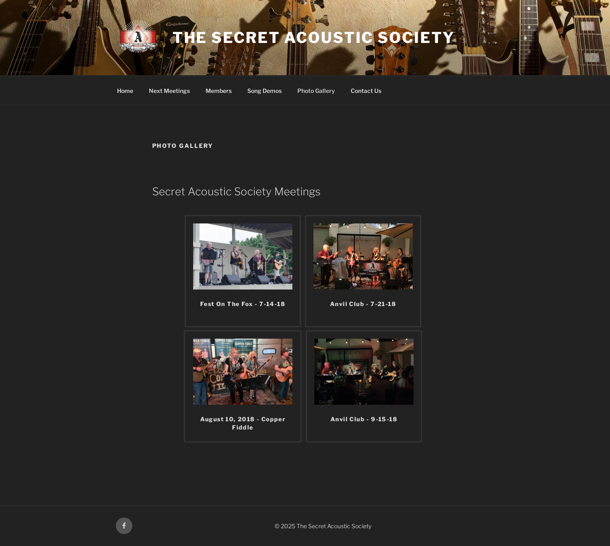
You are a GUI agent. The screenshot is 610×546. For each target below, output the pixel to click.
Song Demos (264, 90)
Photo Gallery (316, 90)
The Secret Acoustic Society (313, 37)
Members (219, 90)
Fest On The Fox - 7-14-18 (242, 303)
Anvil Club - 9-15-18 (363, 419)
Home (125, 90)
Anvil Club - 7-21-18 (363, 303)
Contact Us (366, 90)
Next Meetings (169, 90)
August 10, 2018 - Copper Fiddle (243, 423)
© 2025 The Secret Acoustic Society (323, 525)
